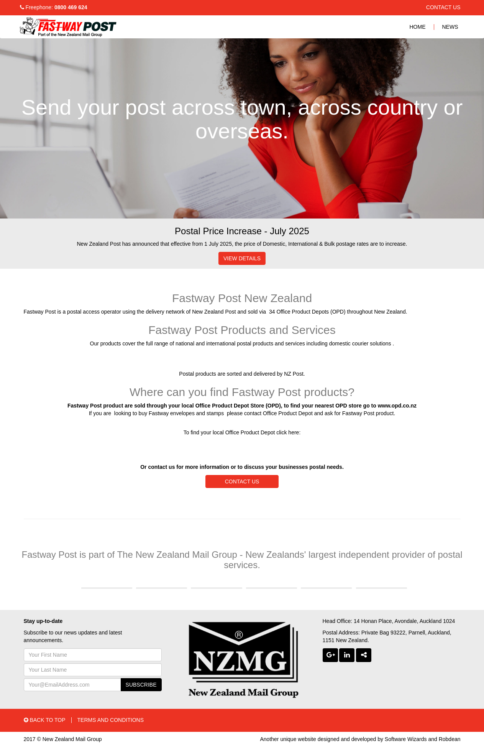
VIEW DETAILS (242, 258)
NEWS (450, 27)
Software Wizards (406, 739)
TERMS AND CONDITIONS (110, 720)
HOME (418, 27)
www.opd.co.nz (397, 406)
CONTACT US (443, 7)
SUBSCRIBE (141, 685)
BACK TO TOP (45, 720)
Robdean (450, 739)
